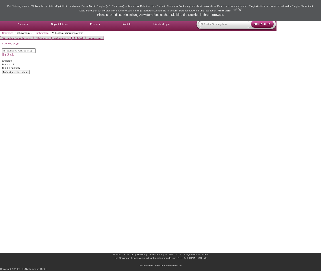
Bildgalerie (42, 38)
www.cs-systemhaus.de (168, 265)
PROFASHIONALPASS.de (192, 257)
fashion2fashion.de (160, 257)
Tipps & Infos (59, 24)
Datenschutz (155, 254)
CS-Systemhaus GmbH (195, 254)
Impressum (94, 38)
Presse (95, 24)
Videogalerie (61, 38)
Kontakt (126, 24)
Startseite (23, 24)
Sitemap (117, 254)
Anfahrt (78, 38)
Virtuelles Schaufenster (16, 38)
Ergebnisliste (41, 32)
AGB (127, 254)
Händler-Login (161, 24)
